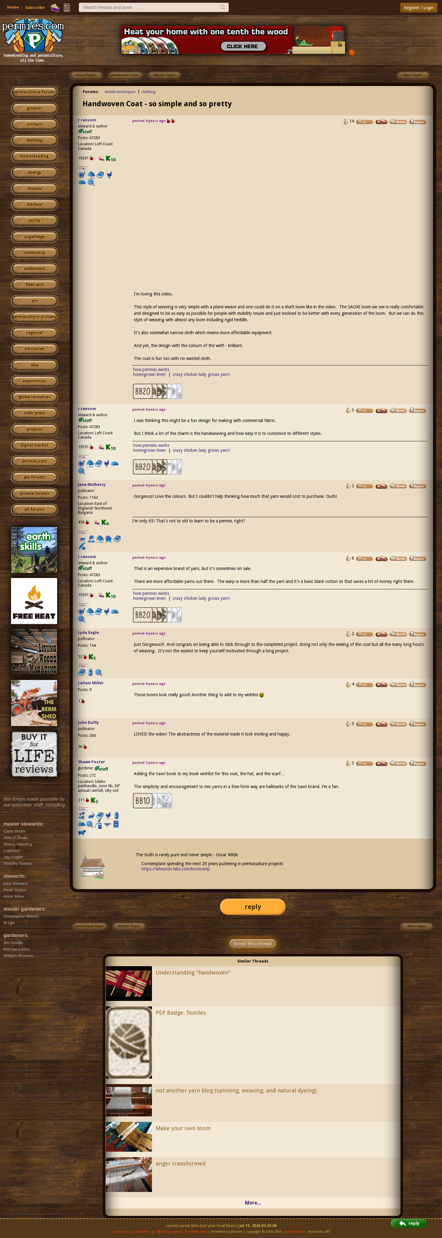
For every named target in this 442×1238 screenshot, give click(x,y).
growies (34, 108)
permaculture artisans (34, 317)
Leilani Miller (91, 683)
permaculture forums (35, 92)
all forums (35, 509)
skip (34, 365)
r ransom (87, 120)
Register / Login (419, 7)
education (35, 349)
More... (253, 1203)
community (34, 253)
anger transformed (181, 1163)
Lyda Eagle (88, 632)
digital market (34, 445)
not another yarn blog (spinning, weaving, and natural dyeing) (236, 1090)
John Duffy (88, 722)
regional (34, 333)
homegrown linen (149, 374)
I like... (83, 168)
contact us (121, 1232)
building (34, 140)
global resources (35, 397)
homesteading (34, 156)
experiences (34, 381)
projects (35, 429)
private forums (34, 493)
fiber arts (34, 285)
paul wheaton (294, 1232)
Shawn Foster (91, 762)
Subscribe (35, 7)
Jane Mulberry (92, 484)
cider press (34, 413)
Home (13, 7)
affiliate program (169, 1232)
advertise (142, 1232)
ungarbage (34, 237)
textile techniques (120, 91)
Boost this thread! (253, 944)
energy (34, 172)
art (35, 301)
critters (34, 124)
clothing (149, 91)
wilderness (34, 269)
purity (34, 220)
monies (35, 188)
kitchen (34, 204)
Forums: (91, 91)
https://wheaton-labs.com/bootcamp (176, 869)
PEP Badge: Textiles (181, 1013)
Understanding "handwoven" (193, 972)
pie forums (34, 477)
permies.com (34, 461)
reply (253, 907)
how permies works (151, 369)
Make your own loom (183, 1128)
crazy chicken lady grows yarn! (201, 374)
